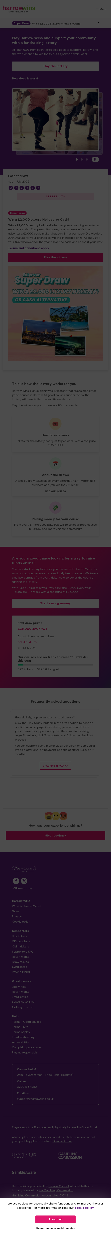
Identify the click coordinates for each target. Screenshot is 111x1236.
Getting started (22, 1007)
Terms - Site (20, 1027)
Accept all (55, 1219)
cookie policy (84, 1208)
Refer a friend (21, 972)
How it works (20, 957)
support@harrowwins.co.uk (35, 1099)
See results (55, 196)
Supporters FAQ (22, 952)
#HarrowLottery (22, 888)
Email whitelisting (23, 1037)
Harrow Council (59, 1186)
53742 (63, 1195)
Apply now (19, 987)
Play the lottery (55, 66)
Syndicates (19, 967)
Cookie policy (21, 921)
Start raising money (55, 603)
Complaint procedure (26, 1047)
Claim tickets (20, 946)
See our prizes (55, 491)
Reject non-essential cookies (55, 1228)
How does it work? (25, 78)
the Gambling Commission (56, 1190)
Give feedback (55, 835)
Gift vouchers (21, 941)
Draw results (20, 962)
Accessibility (20, 1042)
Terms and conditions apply (28, 248)
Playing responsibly (25, 1052)
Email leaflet (20, 997)
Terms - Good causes (26, 1022)
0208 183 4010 (27, 1087)
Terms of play (21, 1032)
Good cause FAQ (23, 1002)
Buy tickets (19, 936)
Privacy (17, 916)
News (15, 911)
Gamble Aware (62, 1141)
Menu (101, 9)
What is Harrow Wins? (26, 906)
